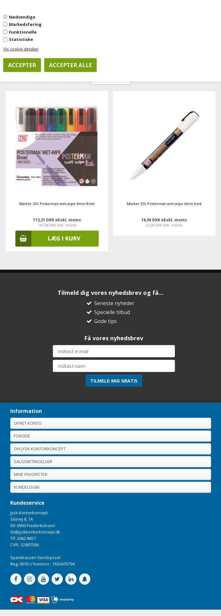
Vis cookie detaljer (21, 49)
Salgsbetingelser (33, 461)
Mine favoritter (30, 474)
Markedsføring (25, 24)
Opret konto (28, 423)
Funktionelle (23, 32)
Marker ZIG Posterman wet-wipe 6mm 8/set (57, 203)
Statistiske (21, 39)
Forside (22, 436)
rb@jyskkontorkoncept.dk (35, 532)
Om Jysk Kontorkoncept (40, 449)
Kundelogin (26, 487)
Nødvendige (22, 17)
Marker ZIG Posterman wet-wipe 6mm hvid (164, 203)
